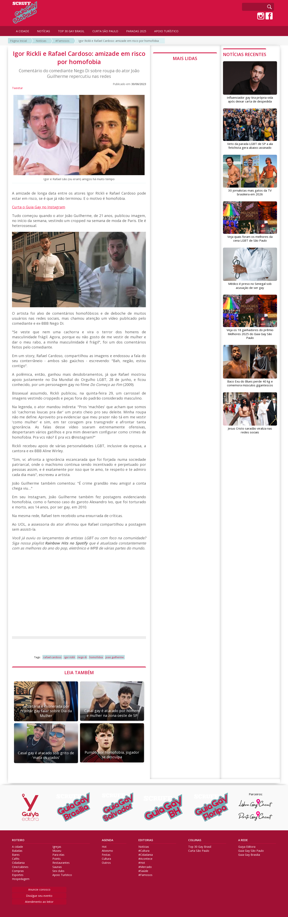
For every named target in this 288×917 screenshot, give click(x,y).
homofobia (96, 657)
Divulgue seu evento (39, 896)
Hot (104, 847)
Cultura (106, 859)
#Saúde (143, 871)
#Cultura (143, 851)
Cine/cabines (20, 867)
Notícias (41, 41)
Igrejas (56, 847)
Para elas (58, 855)
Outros (106, 863)
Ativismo (107, 851)
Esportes (17, 875)
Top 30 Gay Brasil (199, 847)
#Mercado (145, 867)
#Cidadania (145, 855)
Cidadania (18, 863)
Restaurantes (61, 863)
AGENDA (107, 840)
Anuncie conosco (39, 889)
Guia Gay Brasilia (249, 855)
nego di (82, 657)
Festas (106, 855)
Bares (16, 855)
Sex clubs (58, 871)
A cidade (17, 847)
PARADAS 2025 (136, 31)
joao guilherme (115, 657)
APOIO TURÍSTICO (166, 31)
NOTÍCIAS (43, 31)
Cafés (15, 859)
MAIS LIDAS (185, 58)
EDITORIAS (145, 840)
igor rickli (69, 657)
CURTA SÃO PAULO (105, 31)
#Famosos (62, 41)
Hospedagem (20, 879)
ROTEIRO (18, 840)
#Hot (141, 863)
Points (56, 859)
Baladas (17, 851)
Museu (56, 851)
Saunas (57, 867)
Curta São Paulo (198, 851)
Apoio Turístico (62, 875)
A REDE (243, 840)
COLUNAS (194, 840)
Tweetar (17, 88)
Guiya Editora (246, 847)
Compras (18, 871)
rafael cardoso (52, 657)
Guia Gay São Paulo (251, 851)
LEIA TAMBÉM (79, 672)
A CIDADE (22, 31)
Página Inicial (18, 41)
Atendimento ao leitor (39, 902)
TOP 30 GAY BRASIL (71, 31)
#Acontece (145, 859)
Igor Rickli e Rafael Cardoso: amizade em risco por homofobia (118, 41)
